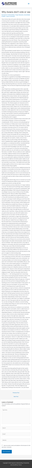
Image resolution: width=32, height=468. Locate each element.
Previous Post (16, 392)
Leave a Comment (10, 16)
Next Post (16, 396)
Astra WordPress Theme (16, 464)
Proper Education (19, 14)
